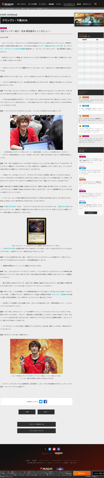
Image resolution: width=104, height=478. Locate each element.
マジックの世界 (32, 4)
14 (84, 46)
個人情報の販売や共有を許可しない (36, 463)
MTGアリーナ (87, 4)
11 (84, 55)
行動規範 (34, 460)
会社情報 (65, 463)
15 (84, 42)
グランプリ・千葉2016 (20, 8)
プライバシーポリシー (44, 460)
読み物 (79, 4)
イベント (58, 4)
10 (84, 58)
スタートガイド (21, 4)
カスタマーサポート (57, 460)
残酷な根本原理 (10, 206)
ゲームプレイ (43, 4)
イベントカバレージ (69, 4)
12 (84, 52)
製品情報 (51, 4)
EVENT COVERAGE (10, 8)
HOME (3, 8)
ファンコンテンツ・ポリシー (71, 460)
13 (84, 49)
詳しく (95, 476)
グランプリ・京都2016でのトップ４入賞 (49, 46)
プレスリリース (57, 463)
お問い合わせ (73, 463)
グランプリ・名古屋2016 (60, 294)
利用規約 (27, 460)
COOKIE (49, 463)
